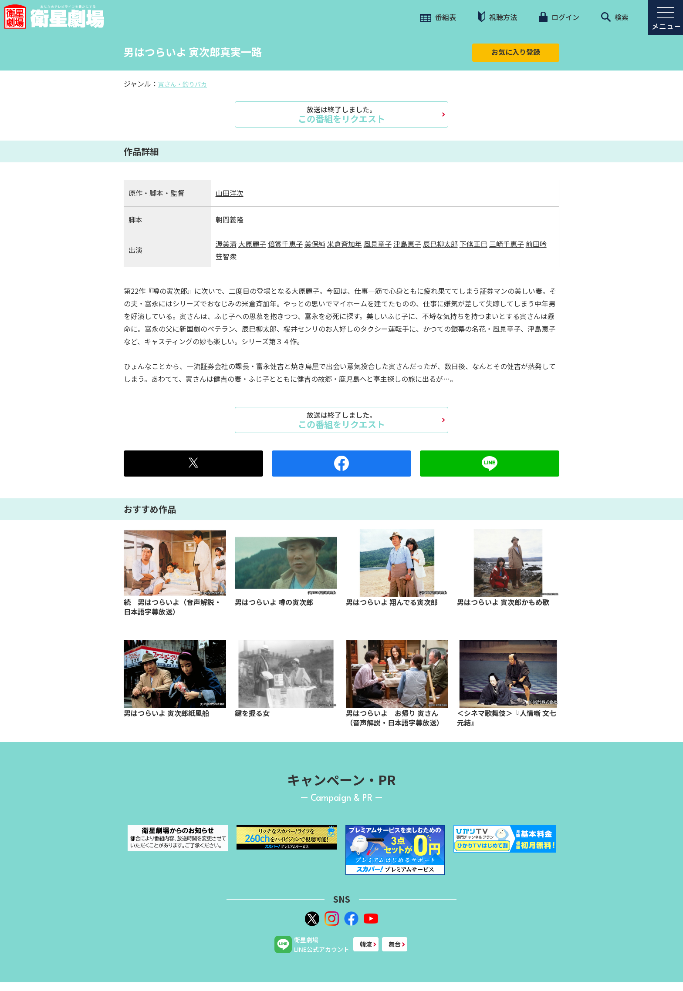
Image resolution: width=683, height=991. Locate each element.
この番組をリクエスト (341, 114)
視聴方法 (497, 16)
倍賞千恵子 (285, 244)
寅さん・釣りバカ (182, 84)
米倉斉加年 (344, 244)
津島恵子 (407, 244)
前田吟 (536, 244)
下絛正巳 (473, 244)
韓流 (366, 944)
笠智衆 (226, 256)
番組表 (438, 17)
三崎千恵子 (506, 244)
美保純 (314, 244)
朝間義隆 (229, 219)
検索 (615, 17)
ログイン (559, 17)
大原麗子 (252, 244)
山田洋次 (229, 193)
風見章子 (378, 244)
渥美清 (226, 244)
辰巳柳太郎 (440, 244)
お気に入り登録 (515, 52)
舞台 (395, 944)
